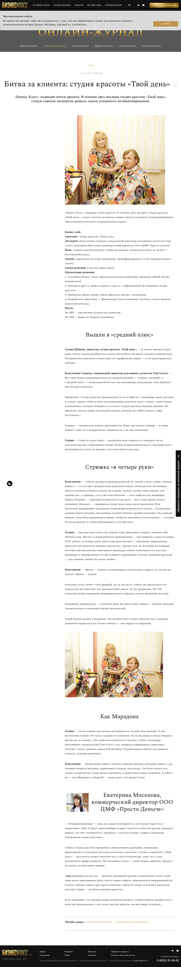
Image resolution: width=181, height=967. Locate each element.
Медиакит (69, 951)
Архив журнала (151, 46)
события (78, 5)
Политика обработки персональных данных (58, 960)
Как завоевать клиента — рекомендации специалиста (117, 922)
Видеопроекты (104, 46)
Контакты (92, 955)
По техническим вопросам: (129, 960)
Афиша (43, 951)
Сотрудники (45, 955)
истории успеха (41, 5)
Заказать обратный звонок (123, 955)
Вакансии (92, 951)
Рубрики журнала (55, 46)
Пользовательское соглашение (93, 960)
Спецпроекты (127, 46)
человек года (94, 5)
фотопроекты (80, 46)
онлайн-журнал (62, 5)
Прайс (67, 955)
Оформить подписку (120, 951)
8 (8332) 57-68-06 (168, 960)
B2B (91, 65)
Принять (165, 24)
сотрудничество (113, 5)
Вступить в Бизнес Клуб (164, 5)
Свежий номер (28, 46)
